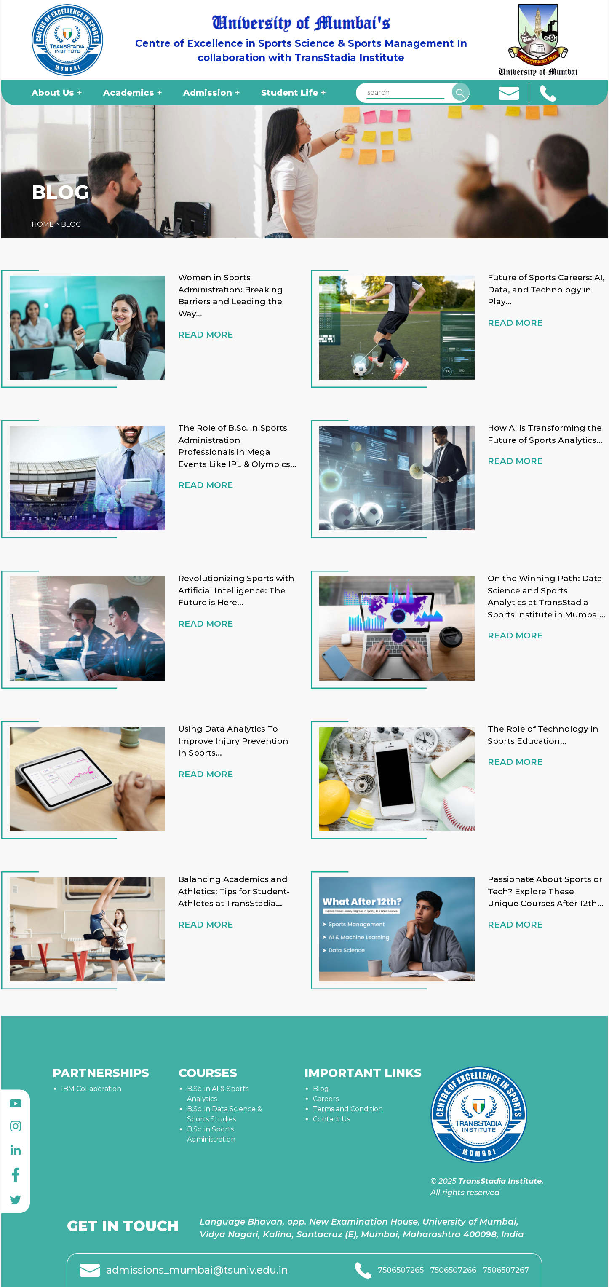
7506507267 (506, 1270)
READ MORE (205, 335)
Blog (321, 1089)
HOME (43, 224)
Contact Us (331, 1119)
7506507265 (401, 1270)
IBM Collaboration (91, 1089)
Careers (326, 1099)
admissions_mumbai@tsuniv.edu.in (197, 1270)
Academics (128, 93)
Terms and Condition (348, 1109)
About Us (53, 93)
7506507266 (453, 1270)
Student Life (289, 93)
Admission (207, 93)
